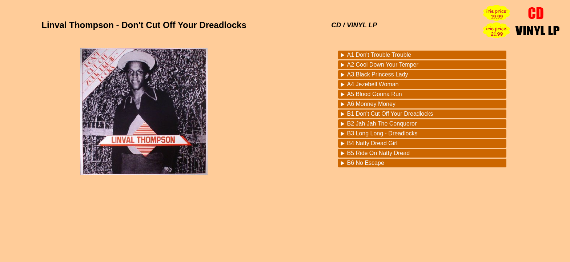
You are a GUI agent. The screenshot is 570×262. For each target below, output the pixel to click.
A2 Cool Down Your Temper (382, 64)
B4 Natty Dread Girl (372, 143)
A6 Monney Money (371, 104)
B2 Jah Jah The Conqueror (382, 123)
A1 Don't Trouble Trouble (379, 55)
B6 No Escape (365, 163)
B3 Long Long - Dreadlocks (382, 133)
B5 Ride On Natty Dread (378, 153)
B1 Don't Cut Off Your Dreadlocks (390, 114)
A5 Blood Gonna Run (374, 94)
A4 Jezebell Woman (373, 84)
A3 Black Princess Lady (377, 74)
